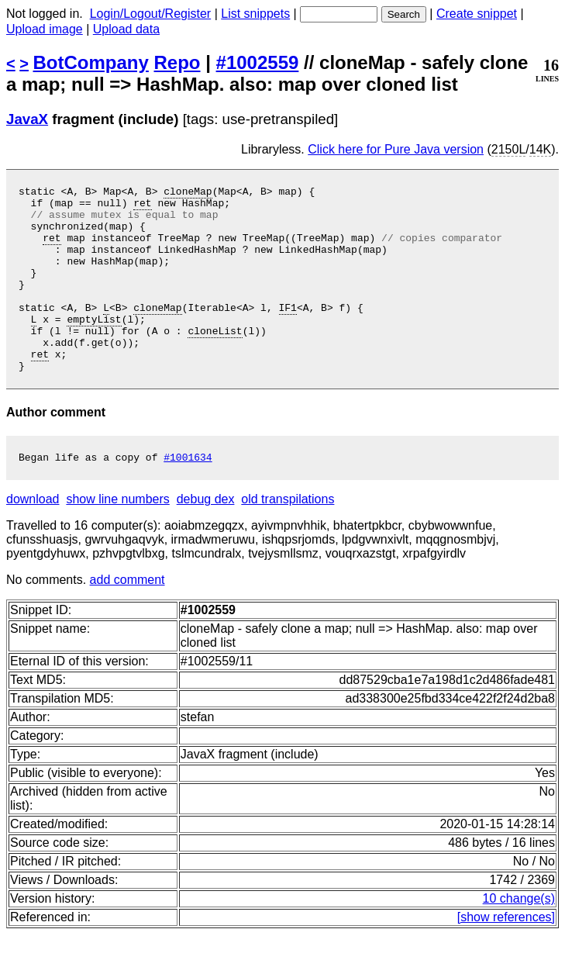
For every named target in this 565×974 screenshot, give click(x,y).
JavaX (27, 119)
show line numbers (117, 538)
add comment (127, 619)
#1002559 (257, 62)
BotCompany (91, 62)
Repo (177, 62)
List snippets (255, 13)
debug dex (206, 538)
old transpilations (287, 538)
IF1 (287, 333)
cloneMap (188, 193)
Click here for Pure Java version (396, 149)
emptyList (94, 347)
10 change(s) (519, 938)
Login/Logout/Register (151, 13)
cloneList (215, 361)
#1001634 (188, 496)
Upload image (44, 29)
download (33, 538)
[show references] (506, 956)
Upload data (126, 29)
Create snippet (476, 13)
